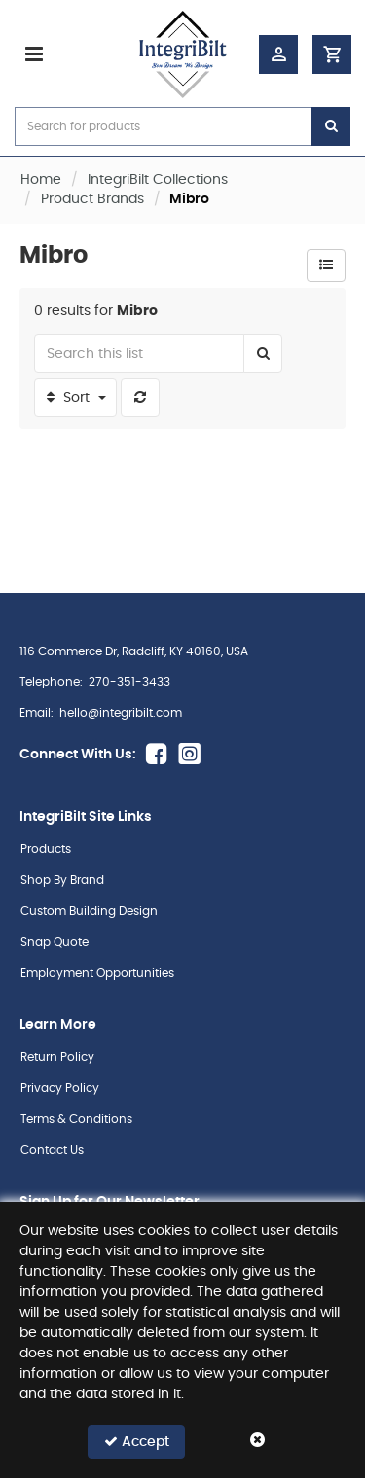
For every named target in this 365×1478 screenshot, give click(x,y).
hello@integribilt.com (120, 713)
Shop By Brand (62, 880)
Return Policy (57, 1057)
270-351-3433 (129, 681)
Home (40, 180)
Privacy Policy (59, 1088)
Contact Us (52, 1150)
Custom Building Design (89, 911)
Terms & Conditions (76, 1119)
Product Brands (92, 199)
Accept (136, 1441)
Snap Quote (54, 942)
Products (45, 849)
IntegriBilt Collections (158, 180)
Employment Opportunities (97, 973)
